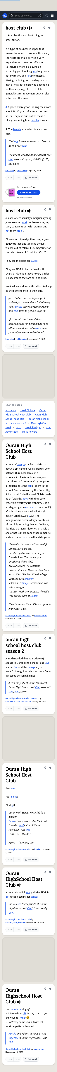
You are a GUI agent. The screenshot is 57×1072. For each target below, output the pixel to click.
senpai (34, 897)
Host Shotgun (33, 427)
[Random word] (39, 15)
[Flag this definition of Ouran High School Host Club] (50, 444)
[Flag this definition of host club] (49, 27)
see (19, 904)
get (7, 231)
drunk (20, 231)
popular (35, 120)
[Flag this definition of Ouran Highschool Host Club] (50, 988)
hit (24, 1013)
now (11, 692)
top (30, 486)
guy (35, 71)
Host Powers (29, 432)
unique (29, 507)
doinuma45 (22, 170)
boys (25, 499)
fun (23, 537)
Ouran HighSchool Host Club (18, 919)
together (13, 1038)
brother (28, 579)
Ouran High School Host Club (18, 615)
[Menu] (52, 15)
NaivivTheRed (40, 615)
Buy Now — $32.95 (28, 192)
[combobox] (26, 16)
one (28, 892)
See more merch (24, 197)
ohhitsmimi (22, 339)
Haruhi (12, 1034)
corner (18, 307)
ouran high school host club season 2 (21, 698)
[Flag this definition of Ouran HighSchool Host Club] (50, 872)
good (11, 913)
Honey (24, 583)
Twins (12, 821)
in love (13, 797)
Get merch (31, 177)
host (18, 427)
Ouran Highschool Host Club (17, 1049)
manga (21, 464)
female (17, 129)
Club (47, 663)
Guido (34, 261)
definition (15, 1009)
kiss (13, 788)
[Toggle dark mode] (46, 15)
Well (21, 825)
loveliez (37, 849)
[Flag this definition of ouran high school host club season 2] (50, 638)
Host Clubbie (27, 410)
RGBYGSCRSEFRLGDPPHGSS (18, 701)
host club (9, 170)
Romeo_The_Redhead (15, 922)
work (24, 222)
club (24, 146)
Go (15, 667)
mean (23, 1018)
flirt (29, 76)
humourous (39, 1049)
